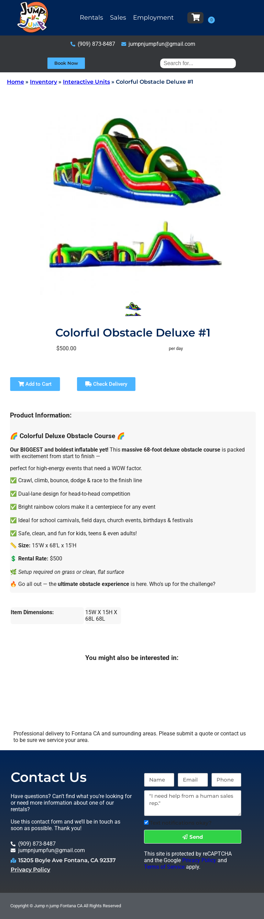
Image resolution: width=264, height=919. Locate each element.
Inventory (43, 82)
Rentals (91, 17)
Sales (118, 17)
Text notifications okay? (181, 822)
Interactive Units (86, 82)
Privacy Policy (30, 869)
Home (15, 82)
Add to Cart (35, 384)
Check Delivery (106, 384)
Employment (153, 17)
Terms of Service (164, 867)
